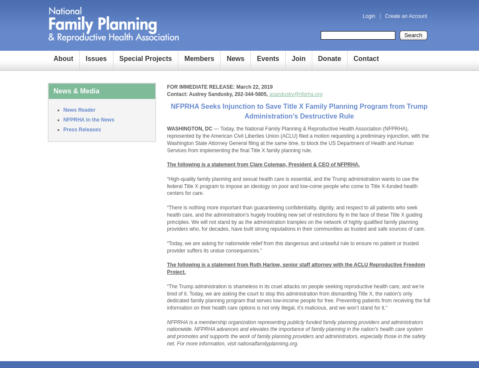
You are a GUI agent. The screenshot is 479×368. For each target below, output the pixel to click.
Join (299, 58)
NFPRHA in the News (89, 120)
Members (199, 58)
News (235, 58)
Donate (329, 58)
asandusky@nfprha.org (296, 94)
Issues (96, 58)
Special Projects (145, 58)
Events (268, 58)
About (63, 58)
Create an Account (406, 16)
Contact (366, 58)
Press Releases (82, 130)
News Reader (80, 110)
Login (369, 16)
